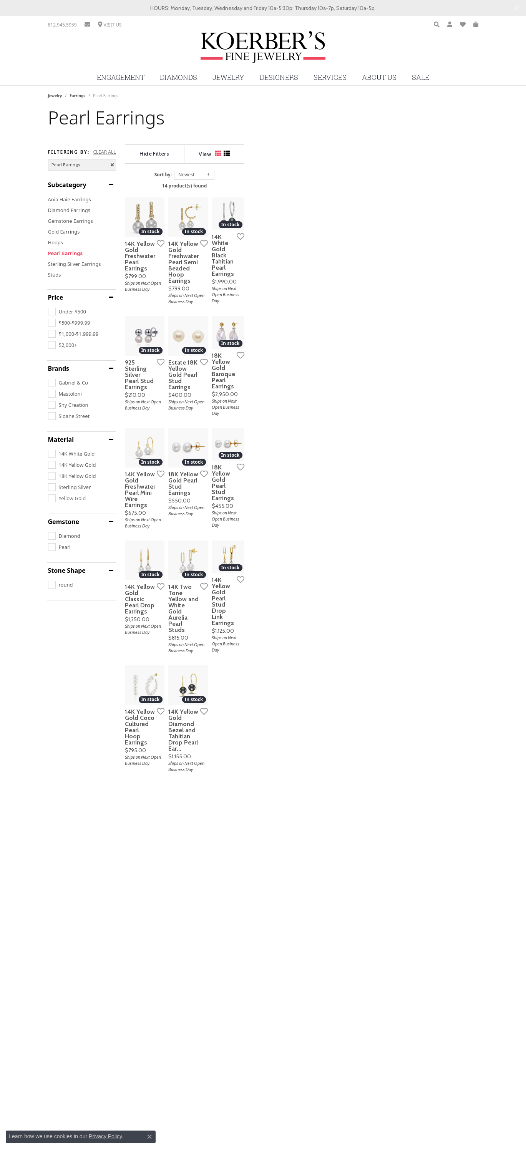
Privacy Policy (105, 1136)
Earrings (77, 95)
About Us (379, 77)
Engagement (120, 77)
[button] (437, 25)
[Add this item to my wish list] (234, 319)
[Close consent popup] (149, 1136)
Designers (279, 77)
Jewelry (228, 77)
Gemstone (64, 522)
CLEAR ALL (104, 152)
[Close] (516, 8)
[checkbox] (67, 311)
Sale (420, 77)
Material (61, 439)
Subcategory (67, 185)
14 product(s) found (301, 185)
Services (330, 77)
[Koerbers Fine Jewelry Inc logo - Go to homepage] (263, 50)
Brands (59, 368)
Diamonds (178, 77)
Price (55, 297)
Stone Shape (67, 570)
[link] (62, 25)
